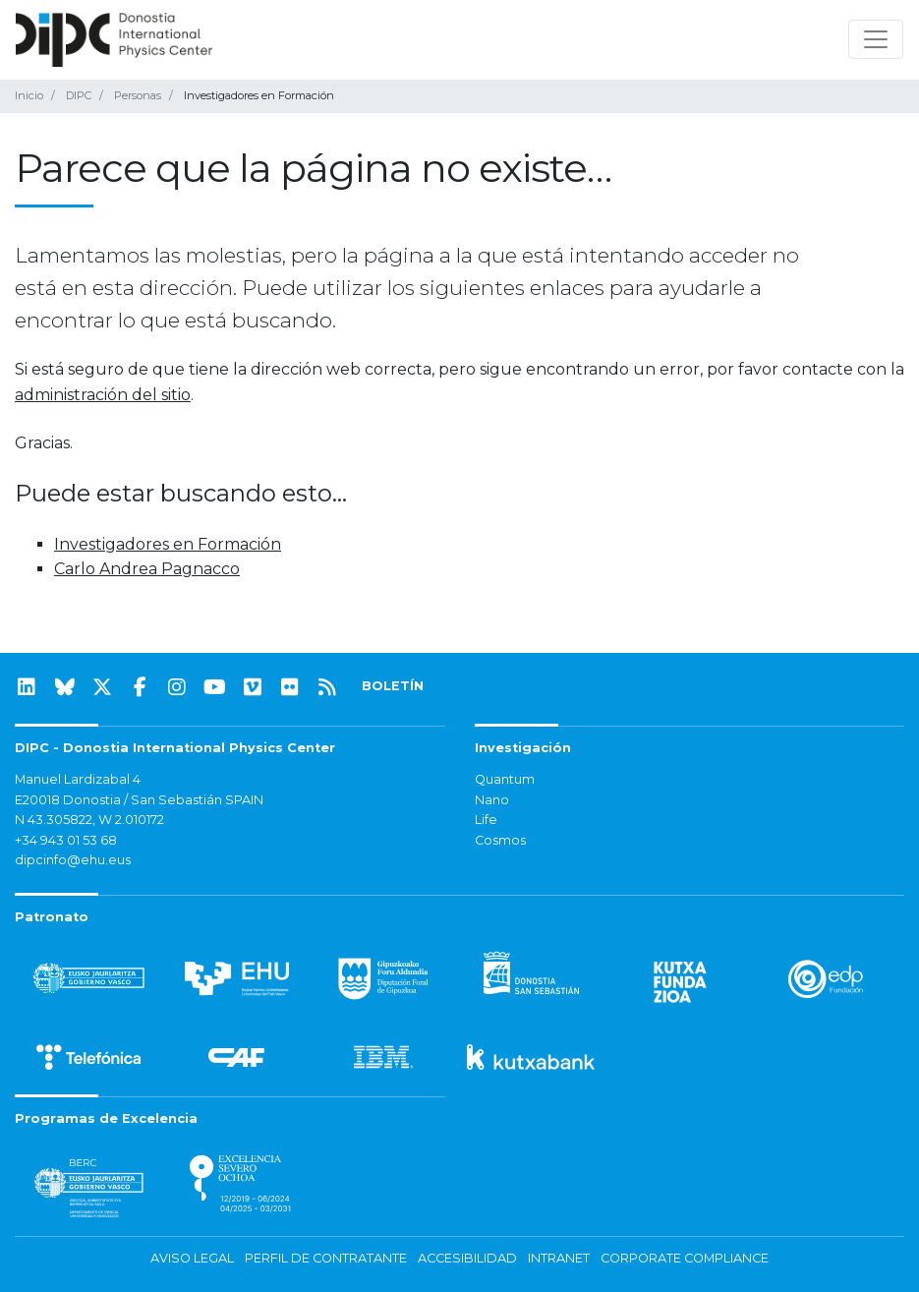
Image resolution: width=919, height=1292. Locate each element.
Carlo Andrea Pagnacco (147, 568)
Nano (492, 800)
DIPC (78, 95)
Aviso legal (192, 1258)
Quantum (505, 779)
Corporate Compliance (685, 1258)
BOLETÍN (393, 685)
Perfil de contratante (326, 1258)
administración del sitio (103, 394)
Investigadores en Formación (167, 544)
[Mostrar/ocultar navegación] (875, 39)
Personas (137, 95)
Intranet (559, 1258)
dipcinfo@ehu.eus (73, 859)
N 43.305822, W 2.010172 (89, 819)
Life (486, 819)
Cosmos (500, 840)
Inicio (29, 95)
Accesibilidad (467, 1258)
